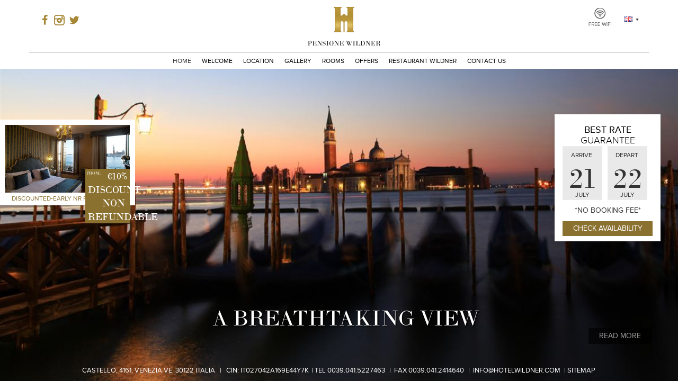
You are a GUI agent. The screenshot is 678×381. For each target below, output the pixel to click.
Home (182, 61)
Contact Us (486, 61)
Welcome (217, 61)
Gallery (297, 61)
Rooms (333, 61)
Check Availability (608, 228)
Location (258, 61)
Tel (350, 370)
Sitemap (581, 370)
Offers (366, 61)
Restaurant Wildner (423, 61)
